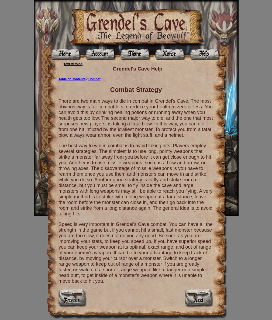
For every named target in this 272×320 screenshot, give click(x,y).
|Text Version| (73, 64)
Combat (94, 79)
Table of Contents (71, 79)
